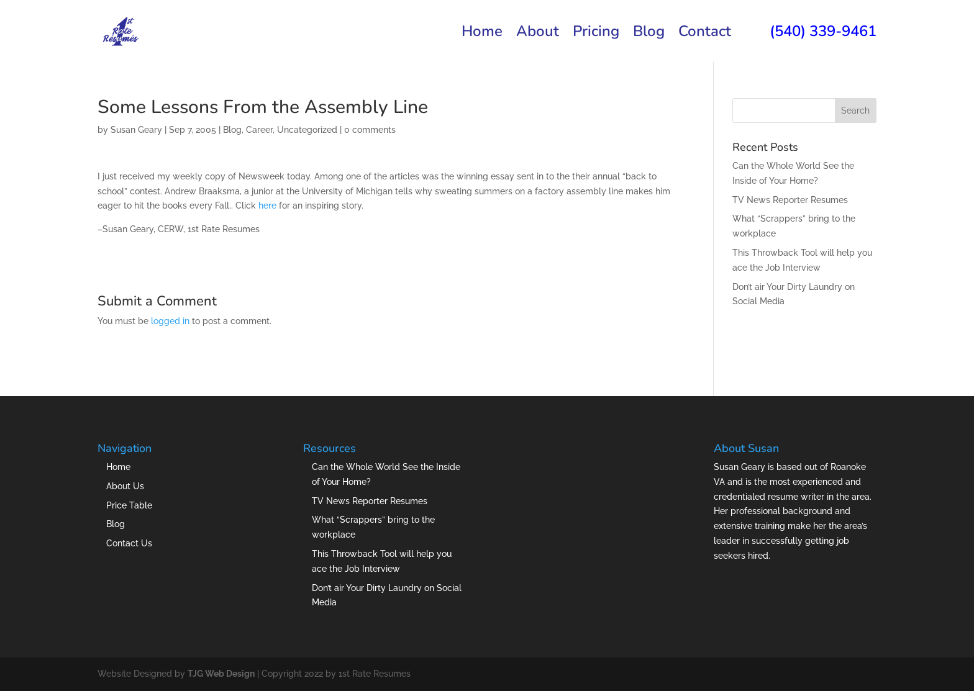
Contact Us (129, 543)
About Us (125, 486)
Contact (704, 34)
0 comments (370, 130)
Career (259, 130)
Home (482, 34)
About (537, 34)
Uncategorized (307, 130)
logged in (170, 321)
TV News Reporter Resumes (790, 200)
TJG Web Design (221, 674)
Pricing (596, 34)
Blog (649, 34)
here (267, 205)
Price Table (129, 505)
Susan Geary (136, 130)
